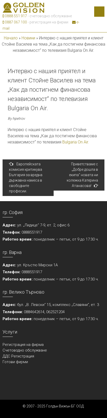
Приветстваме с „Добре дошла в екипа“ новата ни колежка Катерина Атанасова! (82, 175)
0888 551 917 (15, 16)
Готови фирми (15, 362)
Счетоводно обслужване (25, 350)
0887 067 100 (15, 22)
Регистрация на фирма (23, 344)
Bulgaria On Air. (75, 142)
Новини (28, 38)
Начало (11, 38)
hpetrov (19, 118)
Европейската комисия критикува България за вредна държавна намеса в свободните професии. (25, 177)
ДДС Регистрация (18, 356)
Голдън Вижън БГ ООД (65, 406)
